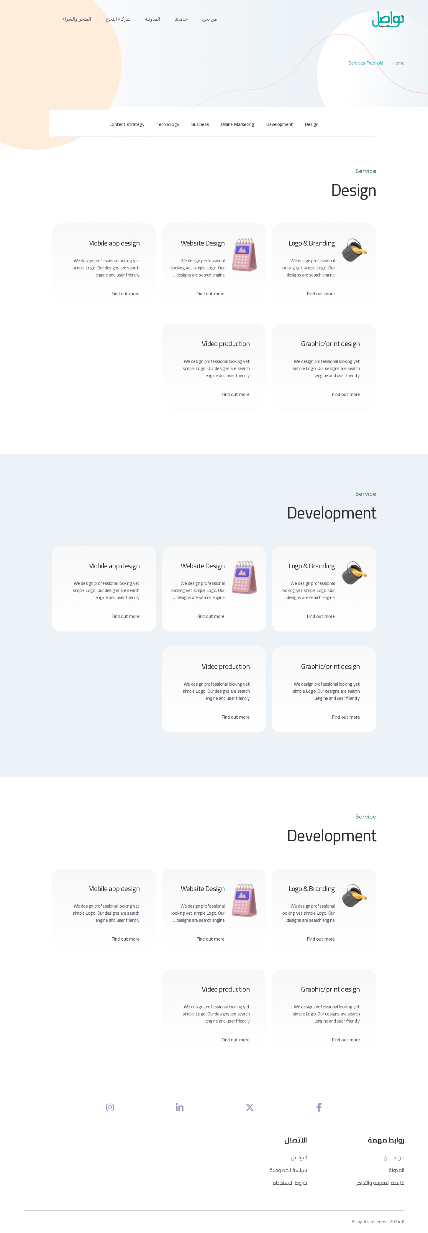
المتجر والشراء (76, 19)
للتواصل (299, 1158)
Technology (167, 124)
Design (312, 124)
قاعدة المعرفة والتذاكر (380, 1183)
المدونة (396, 1171)
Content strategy (127, 124)
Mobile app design (114, 243)
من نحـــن (394, 1158)
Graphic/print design (330, 344)
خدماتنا (181, 19)
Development (279, 124)
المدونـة (152, 19)
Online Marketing (237, 124)
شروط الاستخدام (290, 1183)
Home (398, 63)
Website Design (203, 243)
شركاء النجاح (118, 19)
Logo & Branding (311, 243)
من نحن (209, 19)
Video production (225, 344)
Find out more (321, 293)
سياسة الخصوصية (288, 1171)
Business (200, 124)
